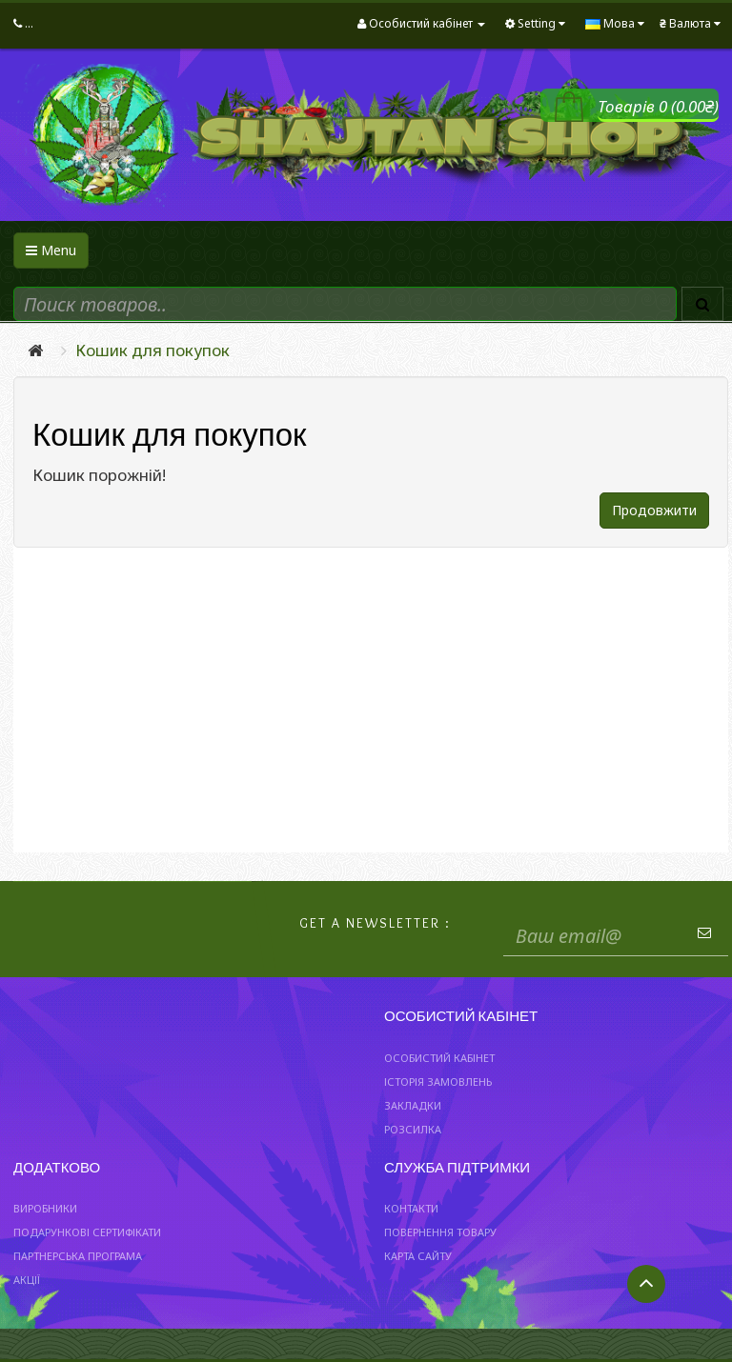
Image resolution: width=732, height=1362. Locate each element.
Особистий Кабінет (439, 1058)
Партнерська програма (77, 1256)
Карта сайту (418, 1256)
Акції (26, 1279)
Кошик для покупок (152, 350)
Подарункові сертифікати (87, 1232)
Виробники (45, 1208)
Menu (51, 250)
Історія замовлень (438, 1081)
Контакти (411, 1208)
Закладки (412, 1105)
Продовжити (654, 510)
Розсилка (412, 1129)
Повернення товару (440, 1232)
